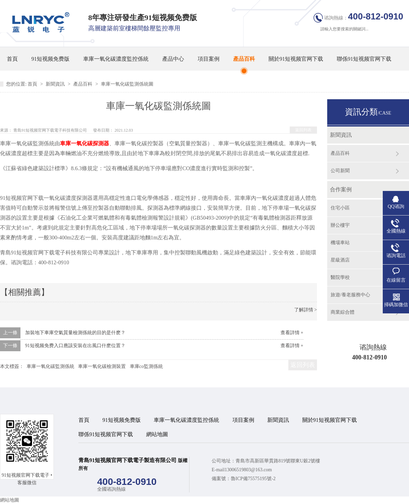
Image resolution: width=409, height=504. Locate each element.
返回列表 (303, 130)
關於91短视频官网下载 (296, 59)
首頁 (12, 59)
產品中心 (173, 59)
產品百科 (244, 59)
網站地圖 (157, 434)
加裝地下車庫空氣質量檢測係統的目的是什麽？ (75, 332)
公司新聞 (340, 170)
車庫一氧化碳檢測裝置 (102, 366)
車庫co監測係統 (146, 366)
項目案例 (208, 59)
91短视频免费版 (50, 59)
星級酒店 (340, 260)
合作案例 (341, 189)
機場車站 (340, 242)
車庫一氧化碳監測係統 (50, 366)
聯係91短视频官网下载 (364, 59)
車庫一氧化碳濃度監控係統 (116, 59)
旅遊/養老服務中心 (350, 294)
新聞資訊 (56, 84)
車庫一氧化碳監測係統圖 (127, 84)
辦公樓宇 (340, 225)
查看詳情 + (292, 332)
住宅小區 (340, 207)
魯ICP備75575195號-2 (253, 478)
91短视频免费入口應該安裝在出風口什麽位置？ (75, 345)
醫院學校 (340, 277)
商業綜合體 (342, 312)
